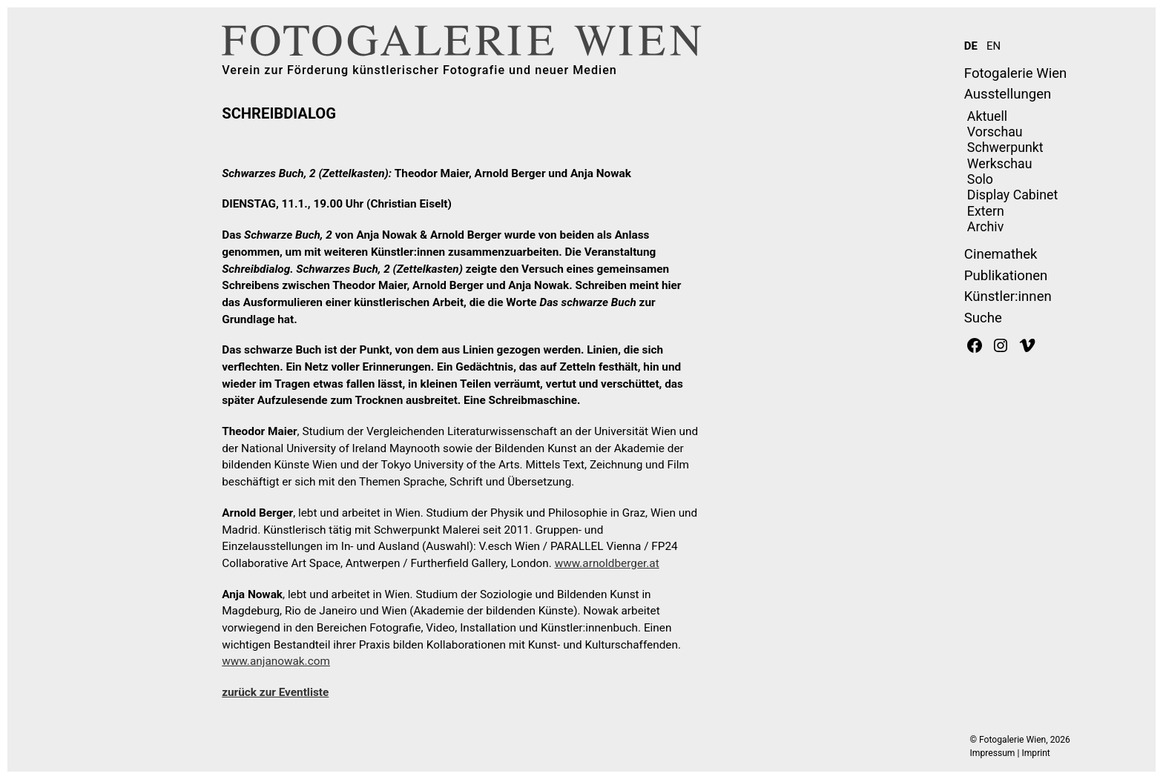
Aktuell (987, 116)
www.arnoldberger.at (607, 563)
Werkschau (999, 163)
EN (993, 46)
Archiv (985, 226)
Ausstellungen (1007, 94)
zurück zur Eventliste (275, 692)
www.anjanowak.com (276, 661)
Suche (983, 318)
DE (971, 46)
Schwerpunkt (1005, 147)
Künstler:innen (1008, 296)
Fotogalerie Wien (1015, 73)
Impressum (992, 753)
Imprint (1035, 753)
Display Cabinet (1012, 195)
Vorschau (995, 132)
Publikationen (1006, 276)
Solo (980, 179)
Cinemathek (1001, 254)
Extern (985, 211)
